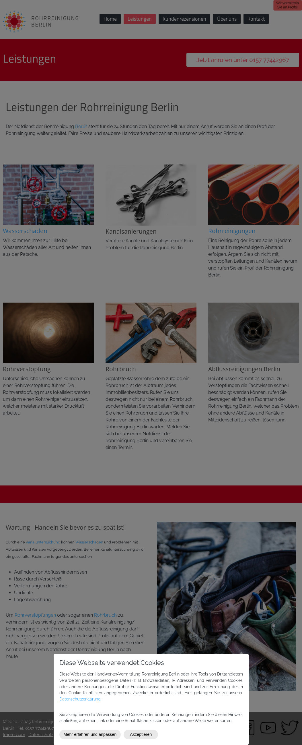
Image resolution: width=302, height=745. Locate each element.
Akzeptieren (141, 734)
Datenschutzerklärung (80, 698)
